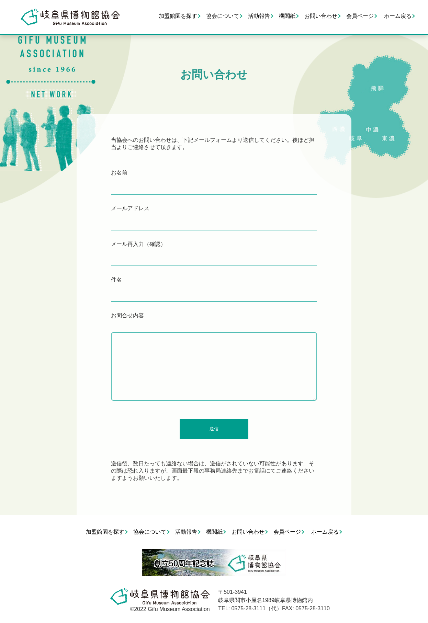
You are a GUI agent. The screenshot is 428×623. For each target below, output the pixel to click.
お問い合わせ (320, 16)
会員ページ (360, 16)
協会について (222, 16)
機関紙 (287, 16)
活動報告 (259, 16)
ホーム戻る (398, 16)
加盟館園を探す (178, 16)
